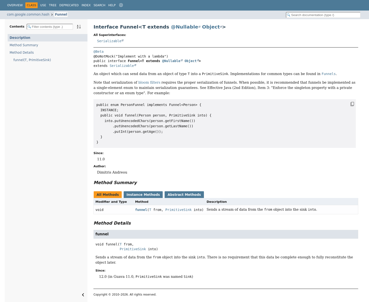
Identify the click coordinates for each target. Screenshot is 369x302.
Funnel (61, 14)
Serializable (109, 41)
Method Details (22, 52)
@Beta (98, 51)
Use (43, 5)
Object (211, 27)
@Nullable (184, 27)
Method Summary (24, 45)
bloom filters (149, 82)
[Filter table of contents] (50, 27)
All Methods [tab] (108, 195)
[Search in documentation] (323, 15)
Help (112, 5)
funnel (141, 210)
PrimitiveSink (178, 210)
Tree (52, 5)
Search (99, 5)
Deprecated (69, 5)
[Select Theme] (121, 5)
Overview (15, 5)
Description (20, 38)
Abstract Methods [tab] (184, 195)
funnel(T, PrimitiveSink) (32, 60)
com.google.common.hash (28, 14)
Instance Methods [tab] (143, 195)
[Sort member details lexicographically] (79, 26)
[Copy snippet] (348, 104)
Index (86, 5)
